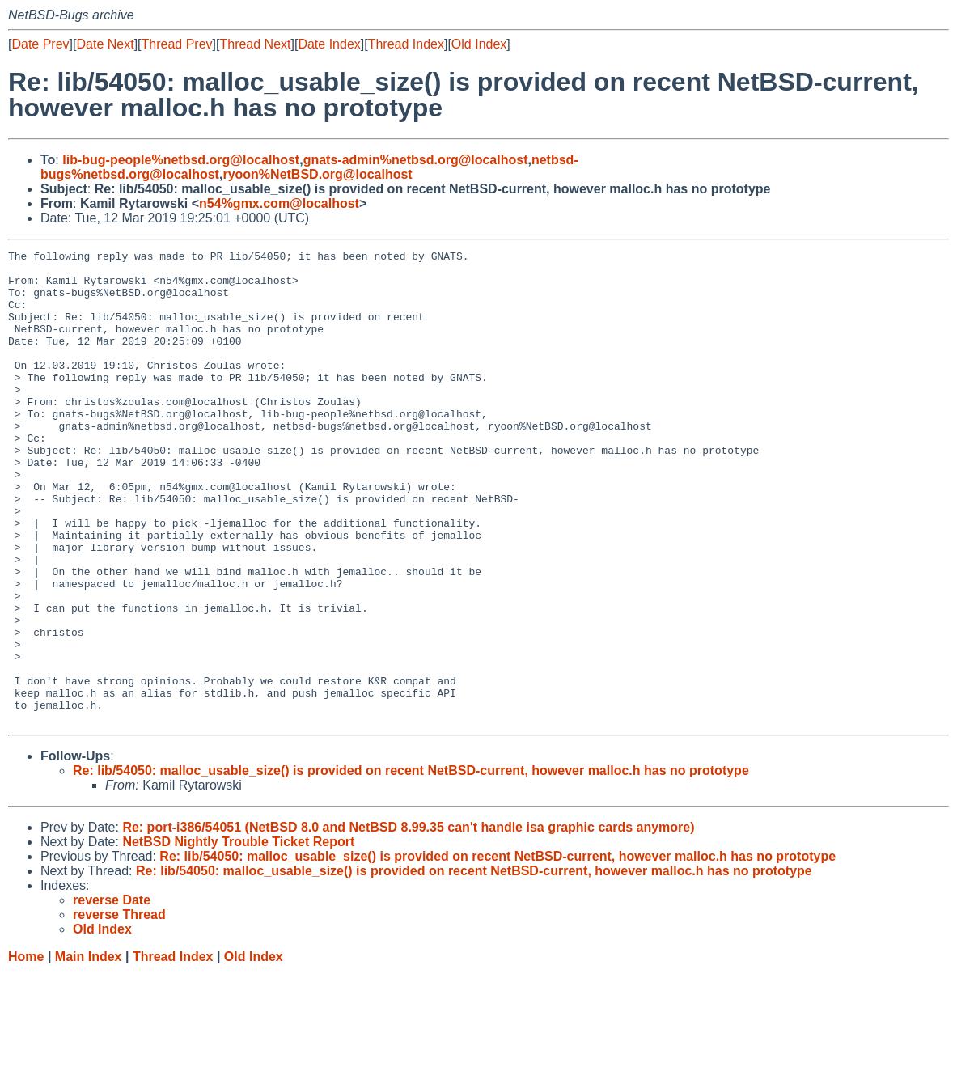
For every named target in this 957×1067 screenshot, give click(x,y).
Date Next (104, 44)
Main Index (88, 1051)
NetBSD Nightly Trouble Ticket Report (238, 936)
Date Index (329, 44)
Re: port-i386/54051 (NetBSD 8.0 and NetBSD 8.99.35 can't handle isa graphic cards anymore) (408, 922)
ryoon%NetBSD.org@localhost (317, 174)
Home (26, 1051)
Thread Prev (177, 44)
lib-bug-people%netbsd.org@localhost (180, 160)
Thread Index (406, 44)
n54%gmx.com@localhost (279, 203)
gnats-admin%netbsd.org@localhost (415, 160)
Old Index (478, 44)
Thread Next (254, 44)
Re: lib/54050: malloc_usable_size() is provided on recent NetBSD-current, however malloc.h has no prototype (411, 865)
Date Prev (40, 44)
